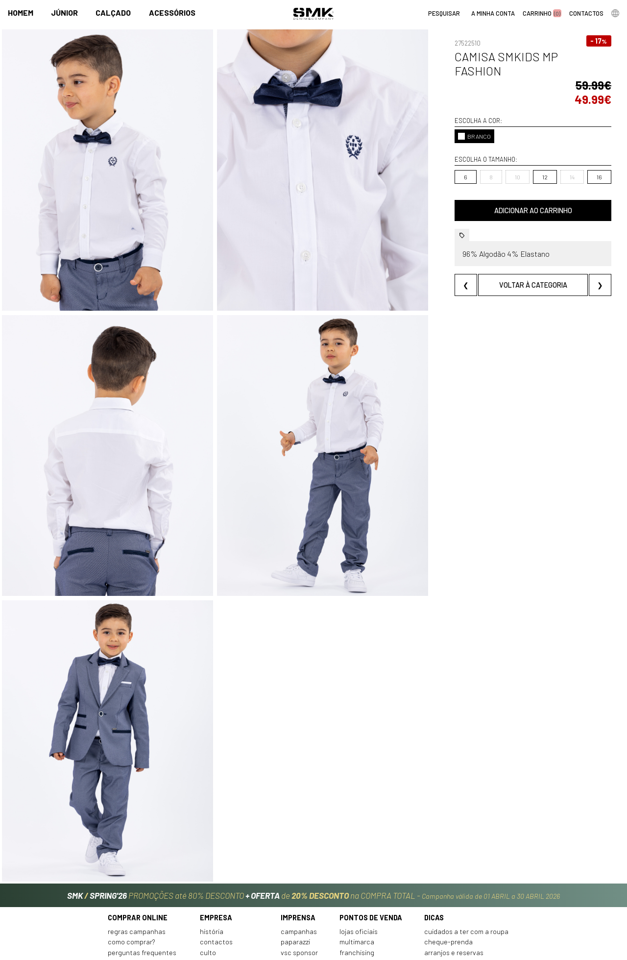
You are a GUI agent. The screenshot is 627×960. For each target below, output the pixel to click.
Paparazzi (295, 885)
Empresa (216, 861)
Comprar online (138, 861)
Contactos (216, 885)
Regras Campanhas (137, 875)
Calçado (113, 13)
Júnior (64, 13)
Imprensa (298, 861)
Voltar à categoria (517, 271)
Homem (20, 13)
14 (540, 162)
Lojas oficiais (358, 875)
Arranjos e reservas (453, 896)
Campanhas (299, 875)
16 (568, 162)
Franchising (356, 896)
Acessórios (172, 13)
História (211, 875)
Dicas (434, 861)
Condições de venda (138, 906)
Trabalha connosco (229, 906)
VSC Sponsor (299, 896)
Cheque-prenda (448, 885)
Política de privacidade (143, 916)
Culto (208, 896)
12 (513, 162)
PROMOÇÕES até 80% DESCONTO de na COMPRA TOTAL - (313, 834)
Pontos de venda (370, 861)
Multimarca (356, 885)
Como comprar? (131, 885)
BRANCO (443, 122)
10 (486, 162)
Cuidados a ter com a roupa (466, 875)
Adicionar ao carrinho (517, 196)
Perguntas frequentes (142, 896)
